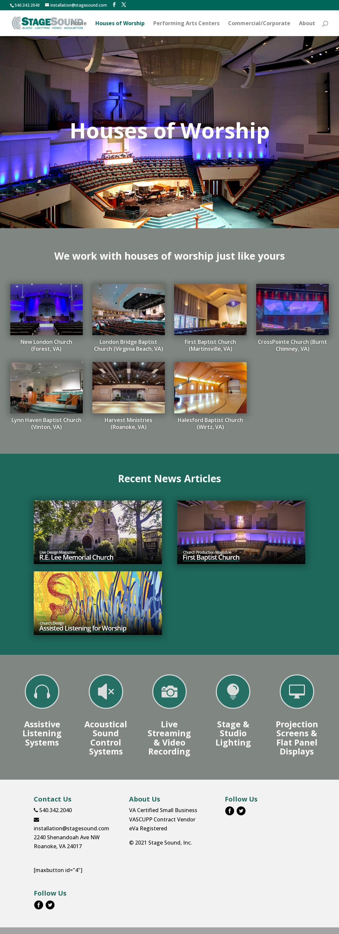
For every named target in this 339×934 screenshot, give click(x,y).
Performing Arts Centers (186, 24)
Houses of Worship (120, 24)
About (307, 24)
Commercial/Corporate (259, 24)
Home (79, 24)
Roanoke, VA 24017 (58, 846)
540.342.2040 (53, 810)
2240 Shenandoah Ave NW (67, 837)
